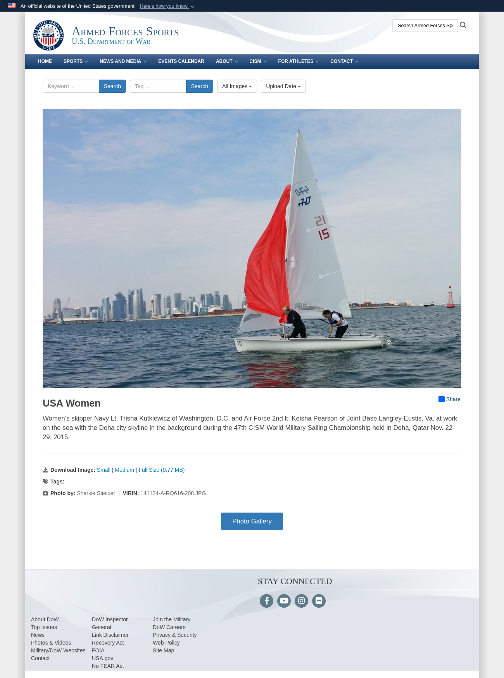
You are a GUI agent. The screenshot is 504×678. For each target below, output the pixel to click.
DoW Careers (169, 627)
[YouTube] (284, 601)
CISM (258, 61)
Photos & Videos (51, 643)
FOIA (98, 650)
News (38, 635)
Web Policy (166, 643)
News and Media (123, 61)
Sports (76, 61)
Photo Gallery (252, 521)
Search (112, 86)
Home (45, 61)
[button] (168, 6)
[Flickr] (319, 601)
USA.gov (102, 658)
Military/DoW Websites (58, 650)
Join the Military (171, 619)
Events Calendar (181, 61)
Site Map (163, 650)
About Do (42, 619)
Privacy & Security (175, 635)
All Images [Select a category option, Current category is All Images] (237, 86)
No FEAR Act (108, 666)
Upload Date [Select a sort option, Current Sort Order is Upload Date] (283, 86)
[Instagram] (301, 601)
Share (449, 399)
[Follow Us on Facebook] (266, 601)
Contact (344, 61)
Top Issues (44, 627)
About (227, 61)
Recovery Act (108, 643)
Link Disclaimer (110, 635)
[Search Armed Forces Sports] (425, 25)
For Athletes (298, 61)
